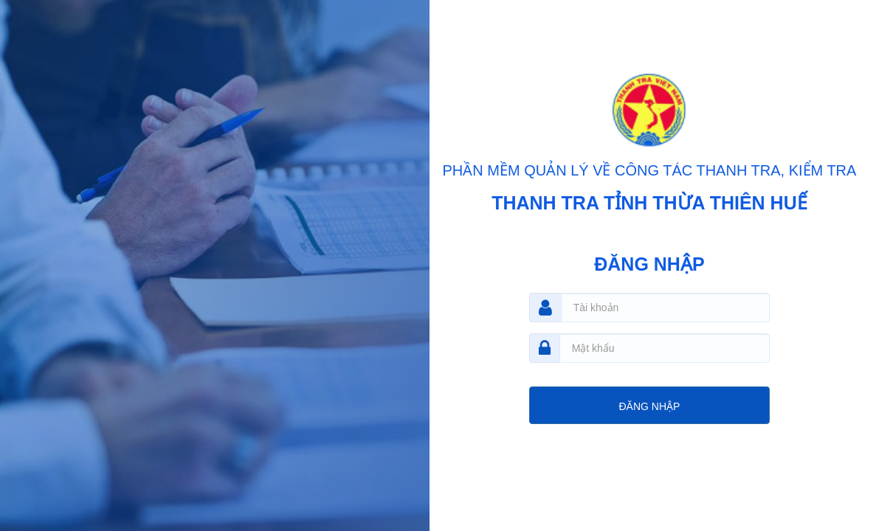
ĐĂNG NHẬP (649, 406)
